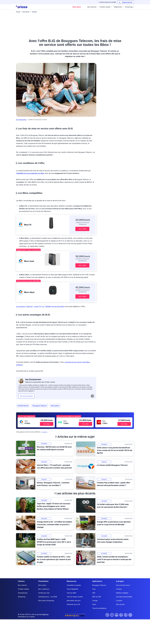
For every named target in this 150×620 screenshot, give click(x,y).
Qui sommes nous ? (123, 585)
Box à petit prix (43, 589)
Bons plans (55, 406)
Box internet (22, 585)
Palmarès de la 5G (73, 604)
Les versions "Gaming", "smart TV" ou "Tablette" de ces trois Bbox (40, 306)
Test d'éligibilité (72, 589)
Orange (95, 600)
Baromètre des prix (74, 600)
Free (93, 589)
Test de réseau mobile (75, 597)
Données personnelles (124, 597)
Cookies (119, 600)
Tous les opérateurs (99, 608)
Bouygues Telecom (40, 406)
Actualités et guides (74, 585)
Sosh (94, 604)
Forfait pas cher (44, 593)
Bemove (45, 614)
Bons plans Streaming (46, 600)
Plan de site (120, 604)
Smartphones (22, 593)
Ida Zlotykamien (21, 119)
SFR (93, 593)
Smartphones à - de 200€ (47, 597)
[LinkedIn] (92, 396)
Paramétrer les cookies (26, 617)
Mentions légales (122, 593)
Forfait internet (23, 406)
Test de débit (71, 593)
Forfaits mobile (23, 589)
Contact (119, 589)
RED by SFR (96, 597)
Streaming (21, 597)
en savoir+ (44, 432)
